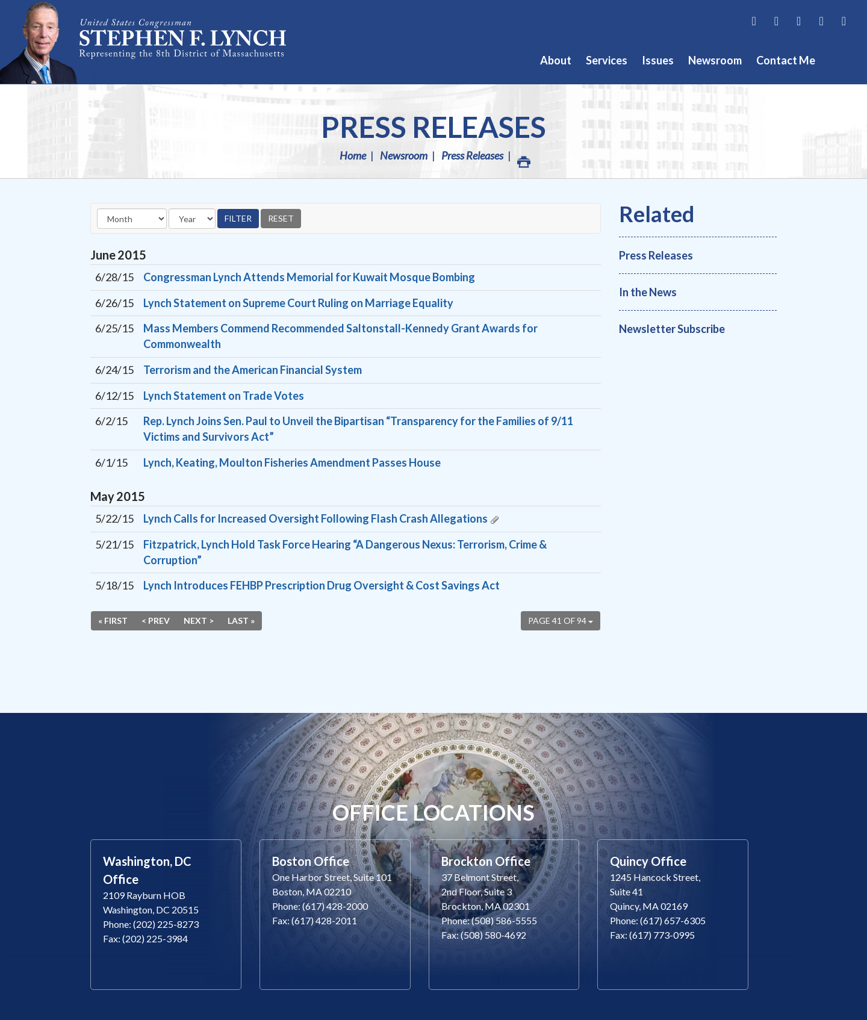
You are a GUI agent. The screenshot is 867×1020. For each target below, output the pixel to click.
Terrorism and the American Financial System (252, 369)
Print (523, 158)
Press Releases (433, 127)
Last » (241, 620)
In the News (648, 292)
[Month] (132, 218)
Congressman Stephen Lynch (156, 42)
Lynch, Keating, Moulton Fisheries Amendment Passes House (292, 462)
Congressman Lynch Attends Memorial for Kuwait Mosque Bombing (309, 277)
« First (113, 620)
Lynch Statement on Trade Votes (223, 395)
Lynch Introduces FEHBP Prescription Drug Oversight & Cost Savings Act (321, 585)
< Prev (155, 620)
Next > (199, 620)
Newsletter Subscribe (672, 328)
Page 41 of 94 (560, 620)
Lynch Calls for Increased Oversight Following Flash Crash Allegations (315, 518)
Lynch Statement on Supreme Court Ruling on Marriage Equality (298, 302)
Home (353, 155)
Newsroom (403, 155)
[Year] (192, 218)
